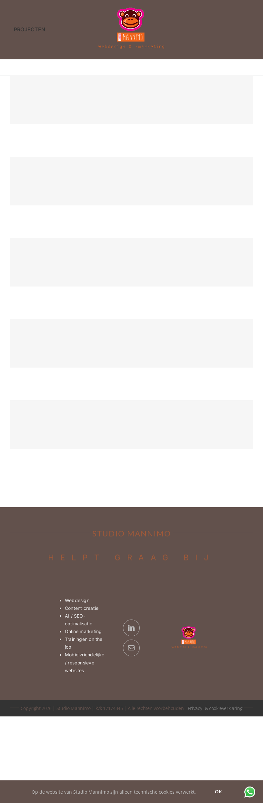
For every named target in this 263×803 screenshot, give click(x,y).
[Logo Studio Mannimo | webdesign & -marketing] (131, 9)
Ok (218, 791)
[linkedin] (131, 628)
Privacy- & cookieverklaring (215, 708)
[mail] (131, 648)
